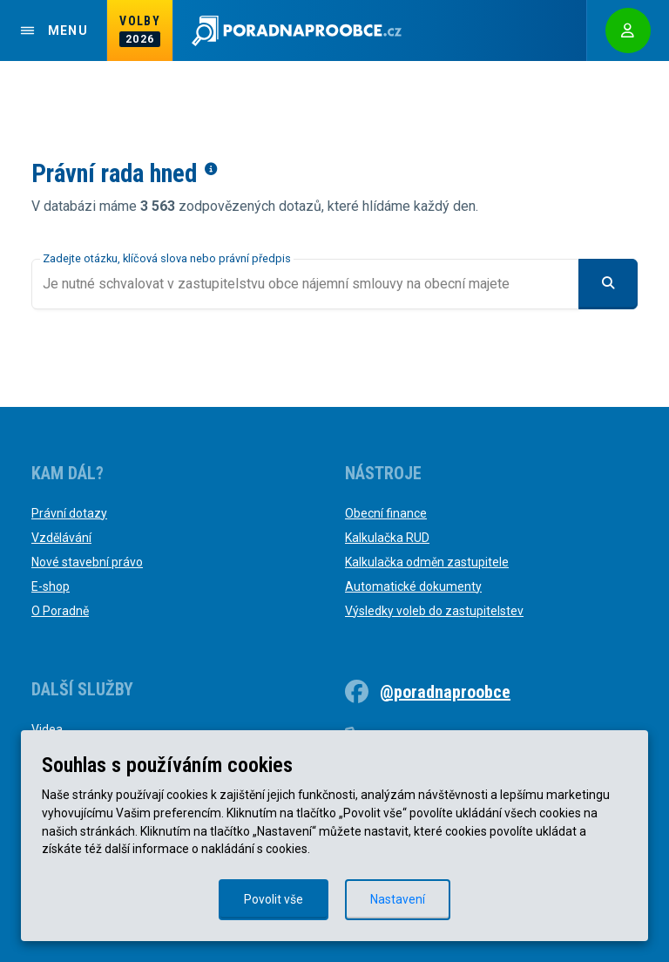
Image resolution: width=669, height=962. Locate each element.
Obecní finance (386, 513)
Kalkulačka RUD (387, 538)
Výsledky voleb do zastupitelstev (434, 611)
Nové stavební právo (87, 562)
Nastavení (397, 899)
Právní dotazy (69, 513)
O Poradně (60, 611)
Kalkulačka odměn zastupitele (427, 562)
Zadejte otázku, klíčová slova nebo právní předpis (167, 258)
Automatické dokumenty (413, 586)
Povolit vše (273, 899)
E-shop (50, 586)
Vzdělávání (61, 538)
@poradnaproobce (445, 691)
